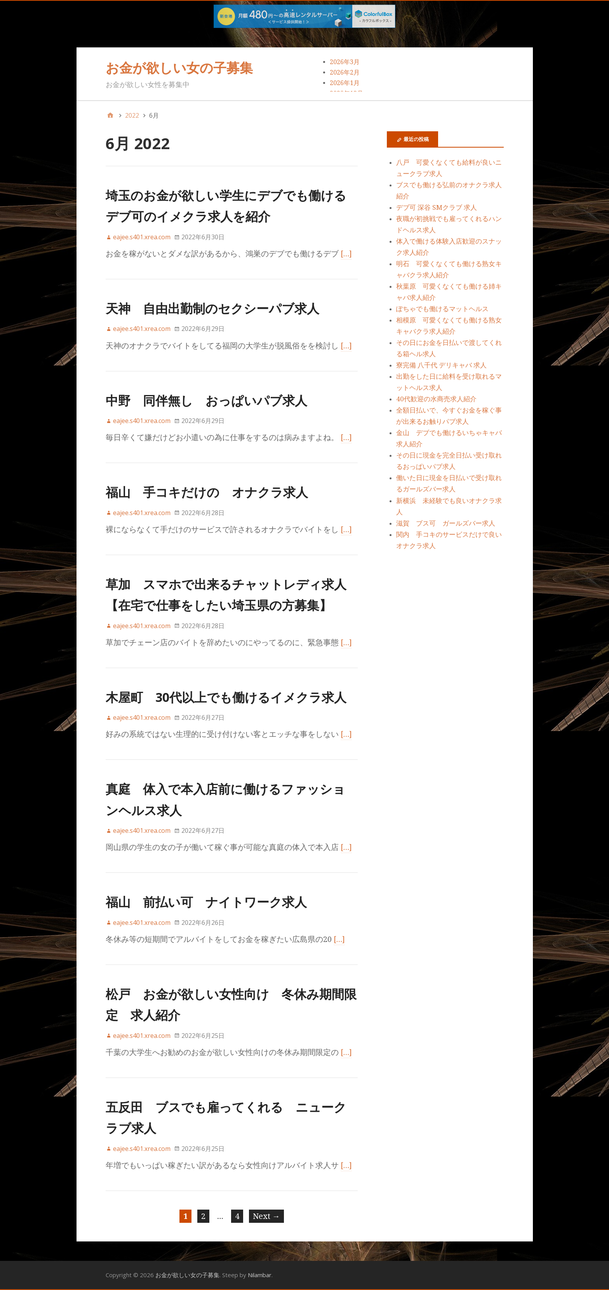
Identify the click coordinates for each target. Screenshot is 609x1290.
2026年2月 (345, 72)
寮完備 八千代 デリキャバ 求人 (441, 365)
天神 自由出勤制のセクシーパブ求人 (212, 308)
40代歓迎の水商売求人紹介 (436, 399)
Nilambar (259, 1275)
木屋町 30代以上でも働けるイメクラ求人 (226, 697)
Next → (266, 1216)
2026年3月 (345, 62)
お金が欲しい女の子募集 (179, 68)
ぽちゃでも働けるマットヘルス (442, 309)
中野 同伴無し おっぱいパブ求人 (206, 400)
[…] (346, 253)
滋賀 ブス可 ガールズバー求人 (445, 523)
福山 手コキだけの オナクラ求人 (207, 492)
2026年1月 (345, 83)
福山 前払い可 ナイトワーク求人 (206, 901)
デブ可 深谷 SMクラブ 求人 (436, 207)
